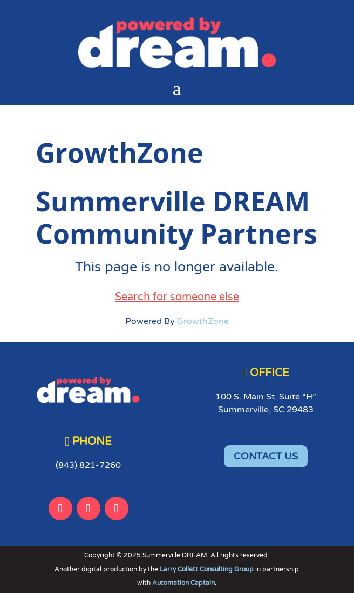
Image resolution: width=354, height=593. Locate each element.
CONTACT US (266, 456)
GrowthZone (203, 321)
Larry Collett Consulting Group (207, 569)
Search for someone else (177, 297)
